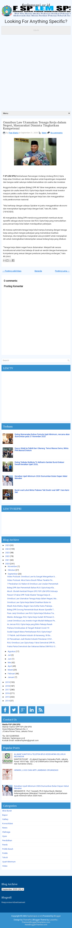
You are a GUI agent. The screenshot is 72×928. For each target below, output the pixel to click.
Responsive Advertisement (13, 902)
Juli (9, 655)
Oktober (11, 570)
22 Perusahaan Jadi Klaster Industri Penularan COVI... (30, 639)
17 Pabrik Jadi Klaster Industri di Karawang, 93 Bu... (29, 635)
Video (4, 866)
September (13, 574)
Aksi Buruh (7, 811)
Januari (11, 677)
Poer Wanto (13, 133)
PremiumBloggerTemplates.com (36, 922)
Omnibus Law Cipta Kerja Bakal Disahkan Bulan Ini (29, 602)
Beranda (38, 271)
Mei (9, 662)
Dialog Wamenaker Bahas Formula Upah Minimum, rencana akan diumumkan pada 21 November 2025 (42, 435)
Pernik (5, 845)
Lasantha (53, 920)
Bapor (5, 815)
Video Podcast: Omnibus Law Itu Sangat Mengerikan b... (31, 576)
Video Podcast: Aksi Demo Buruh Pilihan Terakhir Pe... (30, 580)
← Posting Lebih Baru (11, 271)
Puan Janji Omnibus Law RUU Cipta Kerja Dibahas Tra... (31, 613)
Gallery (5, 819)
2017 (7, 689)
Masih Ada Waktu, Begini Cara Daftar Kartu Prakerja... (30, 606)
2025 (7, 545)
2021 (7, 560)
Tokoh (5, 857)
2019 (7, 682)
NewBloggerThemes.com (36, 924)
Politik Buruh (7, 849)
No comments (56, 133)
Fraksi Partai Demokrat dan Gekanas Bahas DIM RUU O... (31, 646)
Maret (10, 670)
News (44, 133)
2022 (7, 556)
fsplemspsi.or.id (36, 5)
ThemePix (27, 920)
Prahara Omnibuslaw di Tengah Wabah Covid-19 (28, 628)
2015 (7, 697)
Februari (11, 673)
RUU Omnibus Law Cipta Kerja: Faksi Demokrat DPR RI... (31, 643)
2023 (7, 552)
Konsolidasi (7, 823)
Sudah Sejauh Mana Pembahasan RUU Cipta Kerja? (29, 632)
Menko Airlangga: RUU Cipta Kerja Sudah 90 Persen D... (31, 617)
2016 (7, 693)
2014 (7, 701)
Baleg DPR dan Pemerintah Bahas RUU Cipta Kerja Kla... (31, 587)
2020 (7, 564)
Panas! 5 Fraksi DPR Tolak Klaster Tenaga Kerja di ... (29, 595)
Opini (4, 836)
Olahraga (6, 832)
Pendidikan (7, 840)
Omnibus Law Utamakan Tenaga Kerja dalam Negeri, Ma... (32, 598)
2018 (7, 686)
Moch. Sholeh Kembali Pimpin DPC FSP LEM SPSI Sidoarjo (32, 591)
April (10, 666)
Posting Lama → (62, 271)
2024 (7, 549)
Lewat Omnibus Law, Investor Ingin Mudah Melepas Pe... (31, 621)
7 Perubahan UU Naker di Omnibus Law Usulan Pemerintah (32, 584)
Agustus (11, 651)
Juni (9, 659)
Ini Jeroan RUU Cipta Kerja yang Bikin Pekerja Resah (29, 624)
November (12, 566)
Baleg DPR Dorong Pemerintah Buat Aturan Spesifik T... (31, 609)
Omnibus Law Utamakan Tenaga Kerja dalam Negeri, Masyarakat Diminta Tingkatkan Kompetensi (34, 125)
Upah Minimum (9, 862)
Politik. (5, 853)
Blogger (57, 916)
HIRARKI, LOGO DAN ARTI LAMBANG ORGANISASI (36, 770)
